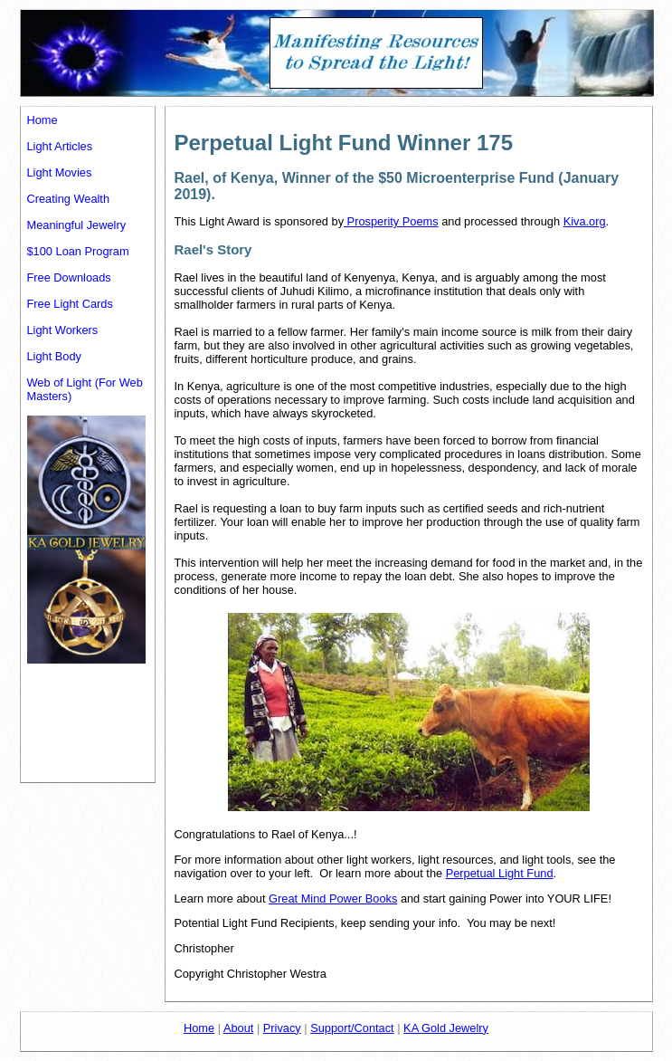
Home (42, 120)
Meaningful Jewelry (77, 225)
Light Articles (60, 146)
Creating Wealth (68, 199)
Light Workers (63, 330)
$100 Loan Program (78, 251)
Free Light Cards (70, 304)
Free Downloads (69, 277)
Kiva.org (584, 221)
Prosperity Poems (391, 221)
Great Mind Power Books (333, 898)
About (238, 1028)
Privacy (282, 1028)
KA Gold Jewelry (445, 1028)
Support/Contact (351, 1028)
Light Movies (59, 172)
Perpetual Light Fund (500, 873)
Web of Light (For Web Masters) (85, 389)
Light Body (54, 356)
